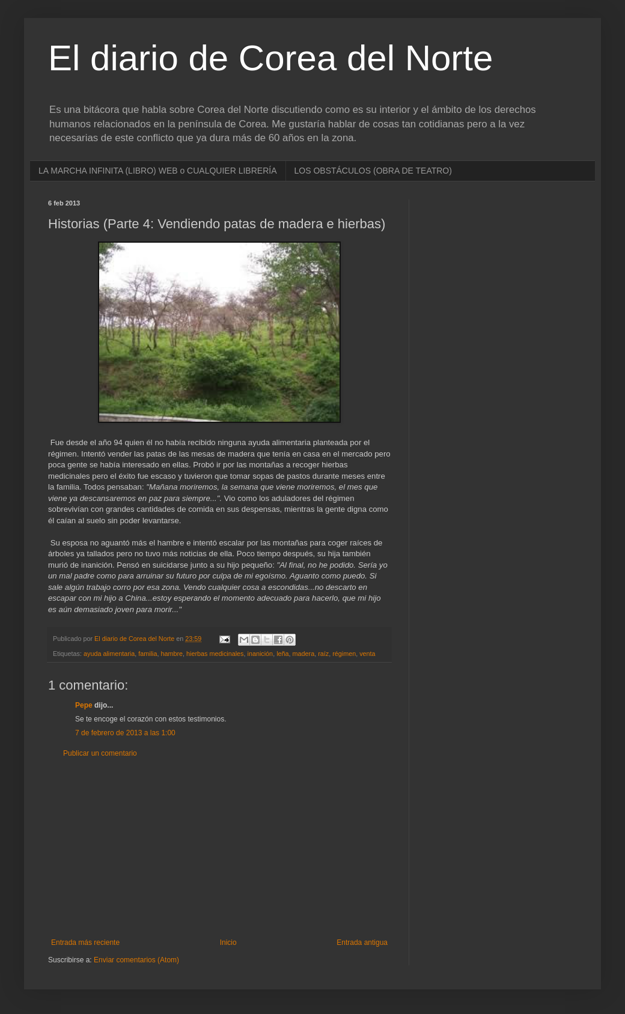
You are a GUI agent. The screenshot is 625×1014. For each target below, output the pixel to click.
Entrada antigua (362, 942)
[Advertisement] (219, 848)
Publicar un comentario (100, 753)
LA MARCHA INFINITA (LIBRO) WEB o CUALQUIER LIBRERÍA (157, 170)
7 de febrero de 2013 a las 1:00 (125, 733)
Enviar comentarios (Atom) (136, 960)
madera (304, 653)
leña (282, 653)
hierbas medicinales (214, 653)
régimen (344, 653)
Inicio (228, 942)
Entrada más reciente (85, 942)
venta (367, 653)
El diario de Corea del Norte (270, 58)
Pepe (84, 705)
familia (147, 653)
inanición (260, 653)
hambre (171, 653)
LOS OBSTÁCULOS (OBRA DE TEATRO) (373, 170)
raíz (323, 653)
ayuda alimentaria (109, 653)
